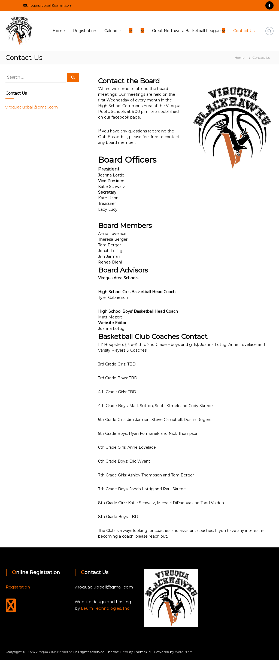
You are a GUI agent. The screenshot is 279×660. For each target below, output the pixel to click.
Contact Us (243, 30)
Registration (84, 30)
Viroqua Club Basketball (54, 652)
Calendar (112, 30)
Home (59, 30)
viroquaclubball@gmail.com (31, 107)
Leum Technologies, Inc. (105, 608)
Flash (124, 652)
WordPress (183, 652)
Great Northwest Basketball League (186, 30)
